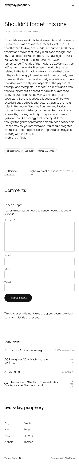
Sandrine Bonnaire (46, 150)
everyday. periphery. (17, 5)
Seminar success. (10, 172)
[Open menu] (73, 5)
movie (28, 31)
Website (8, 282)
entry (11, 137)
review (35, 31)
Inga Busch (29, 150)
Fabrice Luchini (13, 150)
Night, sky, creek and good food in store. (51, 171)
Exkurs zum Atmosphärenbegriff (24, 350)
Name (7, 255)
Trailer (24, 137)
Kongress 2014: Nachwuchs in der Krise (26, 361)
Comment (9, 220)
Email (7, 268)
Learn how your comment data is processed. (38, 315)
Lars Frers (18, 31)
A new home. (12, 371)
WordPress (70, 458)
